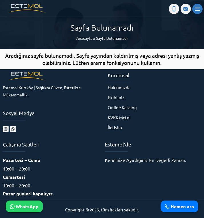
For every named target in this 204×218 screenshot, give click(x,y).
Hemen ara (179, 206)
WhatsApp (24, 206)
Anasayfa (84, 38)
